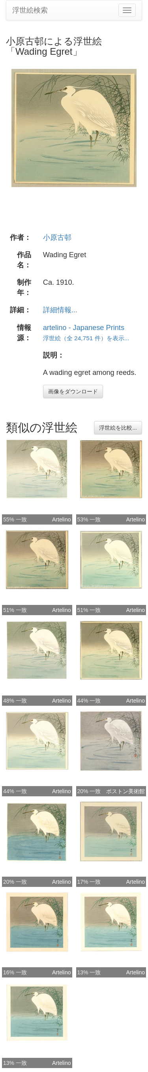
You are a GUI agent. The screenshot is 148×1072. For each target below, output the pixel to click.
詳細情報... (60, 310)
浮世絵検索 (30, 10)
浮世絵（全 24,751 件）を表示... (86, 338)
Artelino (61, 519)
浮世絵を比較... (118, 428)
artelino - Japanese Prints (83, 328)
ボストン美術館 (125, 791)
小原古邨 (57, 237)
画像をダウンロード (73, 391)
